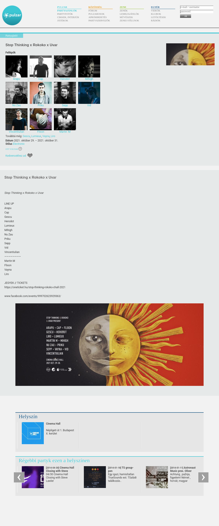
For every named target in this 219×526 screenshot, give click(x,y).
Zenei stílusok (129, 20)
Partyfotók (65, 14)
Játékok (62, 20)
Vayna (46, 136)
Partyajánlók (67, 10)
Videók (155, 10)
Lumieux (36, 136)
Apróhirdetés (97, 17)
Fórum (92, 10)
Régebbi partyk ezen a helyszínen (54, 460)
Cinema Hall (53, 423)
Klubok (156, 14)
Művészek (126, 17)
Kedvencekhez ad (16, 155)
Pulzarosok (96, 14)
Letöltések (158, 17)
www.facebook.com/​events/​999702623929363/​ (32, 296)
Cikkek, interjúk (68, 17)
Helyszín (28, 416)
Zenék (124, 10)
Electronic (19, 143)
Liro (53, 136)
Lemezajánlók (129, 14)
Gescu (26, 136)
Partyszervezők (99, 20)
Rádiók (155, 20)
